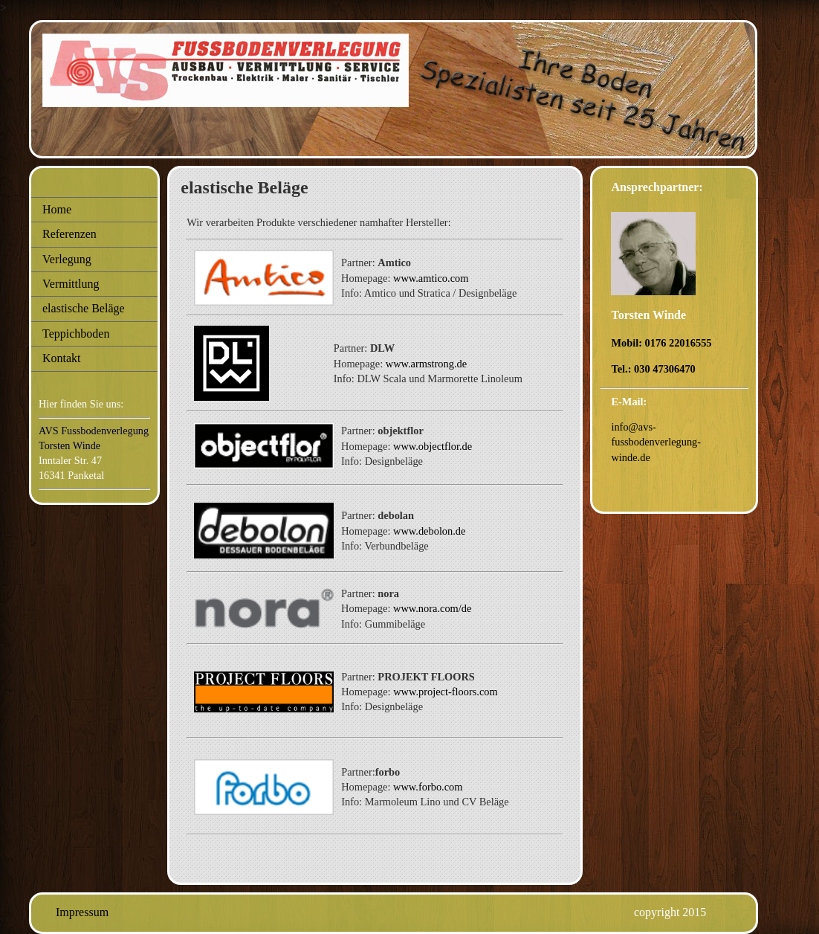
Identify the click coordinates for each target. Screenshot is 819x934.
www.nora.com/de (432, 608)
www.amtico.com (430, 278)
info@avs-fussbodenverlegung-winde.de (656, 442)
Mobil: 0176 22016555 (661, 343)
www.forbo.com (427, 787)
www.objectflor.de (432, 446)
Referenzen (69, 234)
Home (56, 209)
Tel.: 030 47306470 (653, 369)
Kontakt (61, 358)
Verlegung (66, 259)
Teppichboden (75, 333)
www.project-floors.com (445, 692)
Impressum (82, 912)
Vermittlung (70, 283)
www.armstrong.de (426, 364)
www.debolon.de (429, 531)
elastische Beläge (83, 308)
